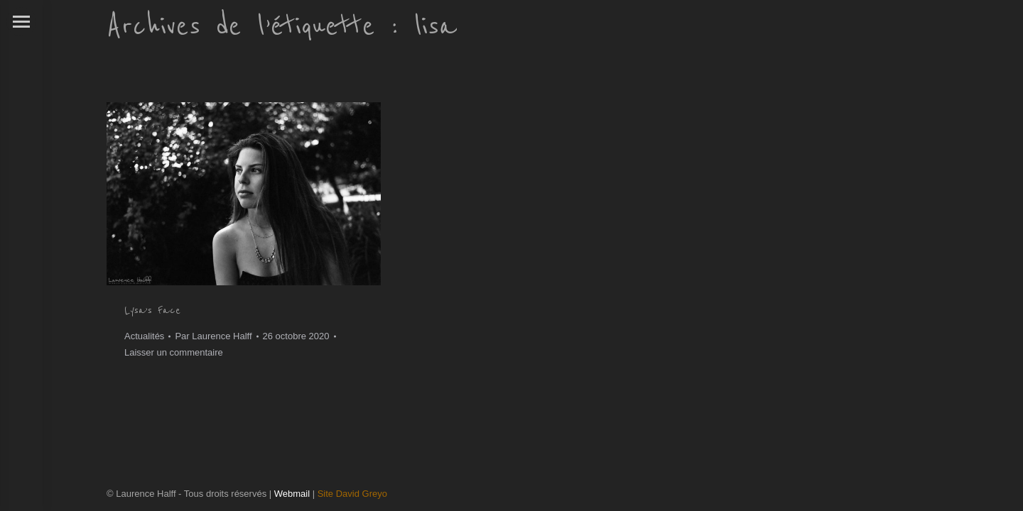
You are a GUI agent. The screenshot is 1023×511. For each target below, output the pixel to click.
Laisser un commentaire (173, 352)
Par (213, 336)
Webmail (292, 493)
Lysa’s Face (152, 310)
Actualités (144, 336)
